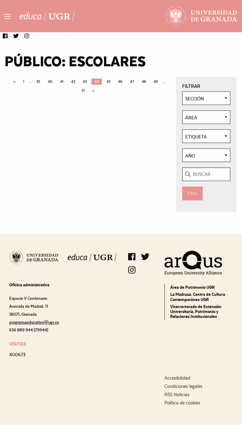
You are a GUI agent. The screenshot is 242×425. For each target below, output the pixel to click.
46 (120, 81)
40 (50, 81)
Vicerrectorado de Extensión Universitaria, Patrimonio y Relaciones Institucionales (195, 311)
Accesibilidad (177, 378)
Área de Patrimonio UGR (192, 287)
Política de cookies (182, 403)
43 (85, 81)
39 (38, 81)
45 (108, 81)
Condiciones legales (183, 386)
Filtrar (192, 193)
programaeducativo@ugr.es (34, 322)
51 (83, 90)
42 (73, 81)
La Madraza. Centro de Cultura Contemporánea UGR (197, 297)
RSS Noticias (177, 394)
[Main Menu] (7, 16)
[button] (5, 36)
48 (144, 81)
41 (61, 81)
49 (156, 81)
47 (132, 81)
